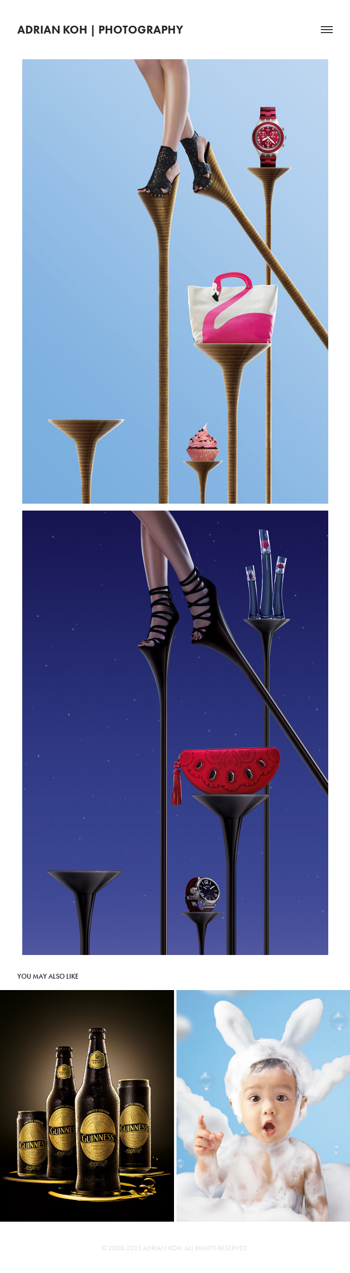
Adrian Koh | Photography (100, 30)
